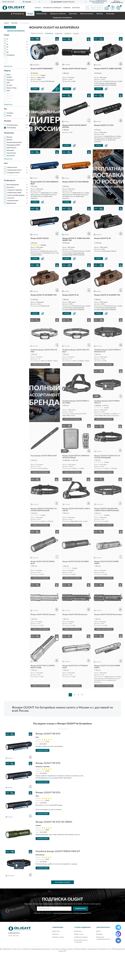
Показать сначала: (37, 33)
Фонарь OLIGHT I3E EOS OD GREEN (54, 822)
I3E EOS (9, 77)
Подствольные (11, 147)
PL (7, 47)
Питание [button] (7, 121)
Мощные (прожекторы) (14, 142)
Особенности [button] (9, 180)
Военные (9, 139)
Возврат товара (59, 937)
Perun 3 (9, 101)
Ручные (9, 115)
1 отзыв (43, 75)
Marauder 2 (10, 80)
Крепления (73, 13)
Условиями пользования (80, 913)
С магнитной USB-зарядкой (15, 195)
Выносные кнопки (86, 13)
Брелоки (9, 137)
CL (7, 60)
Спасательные (11, 153)
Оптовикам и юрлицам (52, 7)
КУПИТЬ (35, 88)
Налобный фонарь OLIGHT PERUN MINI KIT (58, 851)
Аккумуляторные (12, 125)
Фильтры (100, 13)
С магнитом (10, 198)
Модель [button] (7, 71)
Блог (99, 931)
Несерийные (11, 55)
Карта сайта (79, 934)
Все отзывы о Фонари (62, 882)
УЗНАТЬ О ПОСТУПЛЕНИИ (40, 364)
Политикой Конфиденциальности (62, 913)
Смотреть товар (42, 750)
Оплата (56, 934)
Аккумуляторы (41, 13)
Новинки (66, 7)
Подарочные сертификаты (62, 17)
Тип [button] (5, 109)
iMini (8, 90)
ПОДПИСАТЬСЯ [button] (80, 908)
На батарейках (11, 127)
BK (8, 57)
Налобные (10, 113)
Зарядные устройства (58, 13)
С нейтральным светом (14, 170)
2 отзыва (106, 515)
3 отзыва (43, 245)
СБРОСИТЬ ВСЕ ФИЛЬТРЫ (16, 31)
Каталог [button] (38, 7)
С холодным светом (13, 172)
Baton (8, 74)
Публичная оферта (82, 937)
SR (7, 52)
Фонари (30, 13)
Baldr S (9, 93)
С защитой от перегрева (14, 190)
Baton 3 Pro (10, 96)
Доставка (57, 931)
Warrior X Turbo (12, 88)
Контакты (76, 7)
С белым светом (12, 167)
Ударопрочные (11, 203)
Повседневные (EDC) (13, 145)
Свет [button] (6, 163)
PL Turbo (9, 85)
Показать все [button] (8, 66)
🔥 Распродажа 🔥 (17, 13)
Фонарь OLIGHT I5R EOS (48, 734)
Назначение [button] (9, 133)
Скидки (100, 934)
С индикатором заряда (14, 192)
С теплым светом (12, 175)
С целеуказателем (12, 200)
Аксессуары (110, 13)
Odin (8, 82)
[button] (98, 2)
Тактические (11, 155)
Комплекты (10, 187)
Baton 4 (9, 98)
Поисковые (10, 150)
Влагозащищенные (13, 184)
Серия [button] (6, 35)
